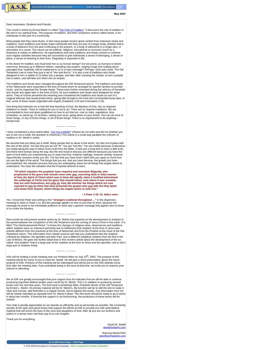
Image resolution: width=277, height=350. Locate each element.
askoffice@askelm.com (112, 335)
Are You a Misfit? (61, 131)
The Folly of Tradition (71, 29)
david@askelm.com (114, 327)
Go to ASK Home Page (60, 342)
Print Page (78, 342)
